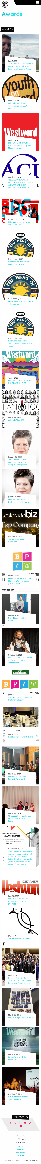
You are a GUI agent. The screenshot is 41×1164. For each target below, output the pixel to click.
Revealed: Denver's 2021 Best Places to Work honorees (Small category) (20, 581)
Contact (20, 1156)
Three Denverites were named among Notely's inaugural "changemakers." (19, 462)
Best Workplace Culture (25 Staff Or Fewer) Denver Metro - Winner (20, 343)
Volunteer (20, 1149)
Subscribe (20, 1142)
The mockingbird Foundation (20, 938)
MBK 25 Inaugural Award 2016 (20, 1017)
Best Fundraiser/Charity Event (20, 737)
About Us (20, 1136)
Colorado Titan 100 (16, 420)
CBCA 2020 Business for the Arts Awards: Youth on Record (19, 818)
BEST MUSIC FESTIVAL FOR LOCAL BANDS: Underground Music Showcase (20, 145)
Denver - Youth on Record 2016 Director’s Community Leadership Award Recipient (19, 980)
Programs (20, 1139)
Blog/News (20, 1153)
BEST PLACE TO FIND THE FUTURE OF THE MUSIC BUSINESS (18, 901)
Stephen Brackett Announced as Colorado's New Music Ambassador (20, 660)
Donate (20, 1146)
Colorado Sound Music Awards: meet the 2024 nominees (17, 106)
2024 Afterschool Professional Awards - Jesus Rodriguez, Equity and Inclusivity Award (20, 66)
